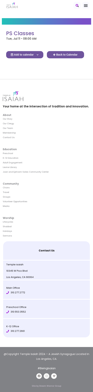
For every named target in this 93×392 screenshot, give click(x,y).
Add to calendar (24, 54)
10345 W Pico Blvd (17, 271)
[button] (77, 5)
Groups (6, 196)
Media (6, 206)
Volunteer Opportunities (15, 201)
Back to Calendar (66, 54)
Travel (6, 192)
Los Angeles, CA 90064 (20, 277)
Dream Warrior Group (50, 385)
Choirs (6, 187)
